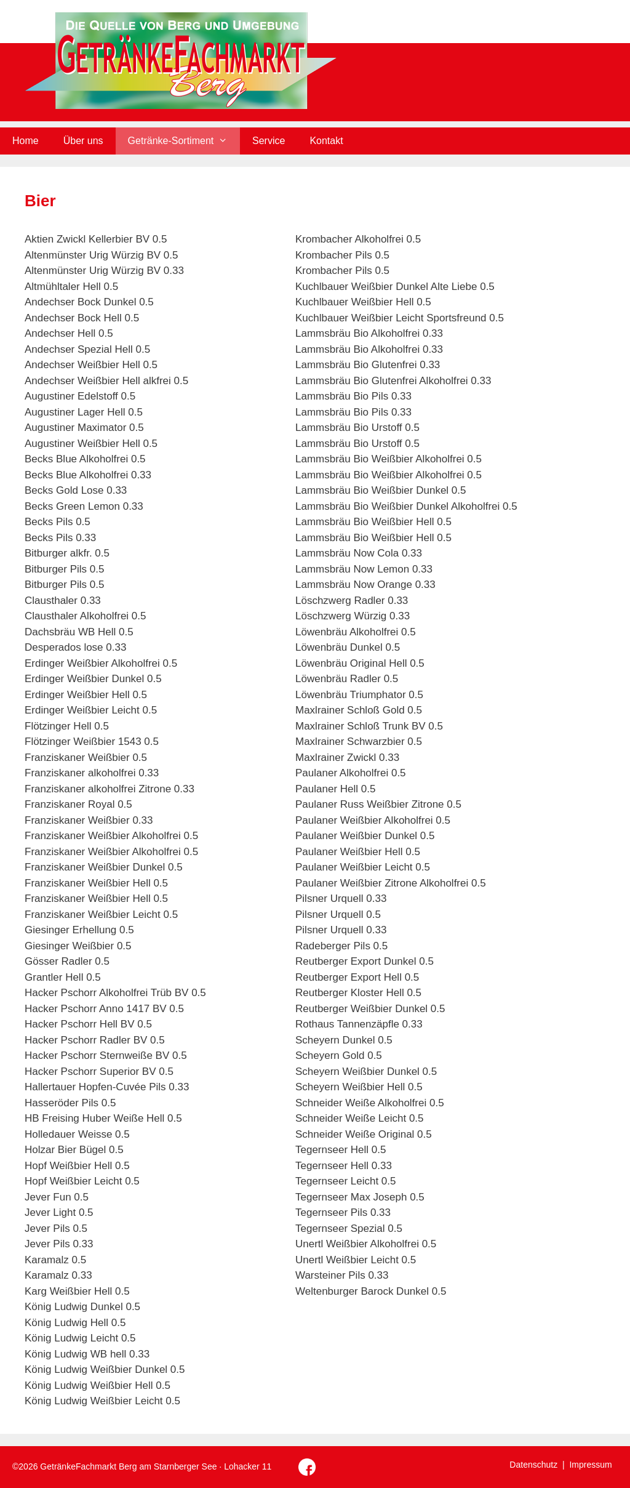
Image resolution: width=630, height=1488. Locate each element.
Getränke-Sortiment (184, 141)
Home (25, 140)
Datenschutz (533, 1465)
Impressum (590, 1465)
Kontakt (326, 140)
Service (268, 140)
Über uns (83, 140)
